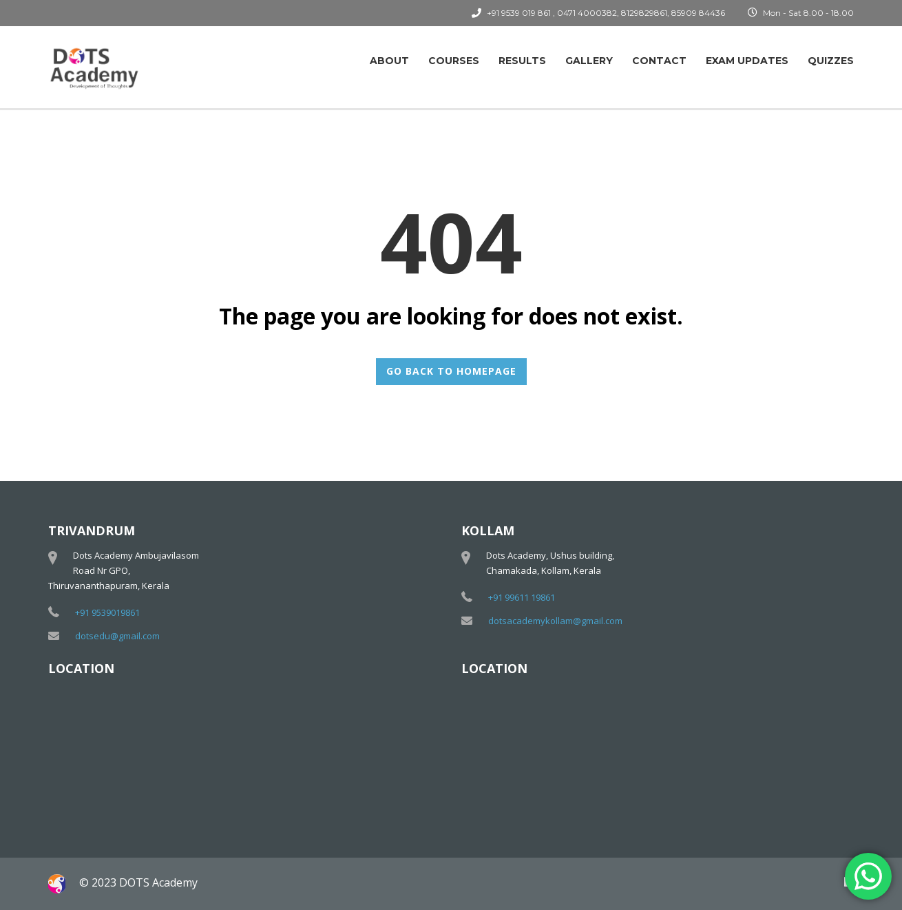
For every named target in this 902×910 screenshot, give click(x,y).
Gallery (589, 60)
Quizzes (831, 60)
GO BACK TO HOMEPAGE (451, 371)
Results (522, 60)
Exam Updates (747, 60)
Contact (659, 60)
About (389, 60)
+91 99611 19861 (521, 597)
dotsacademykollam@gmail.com (555, 620)
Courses (453, 60)
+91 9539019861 (107, 612)
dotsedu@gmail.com (117, 636)
